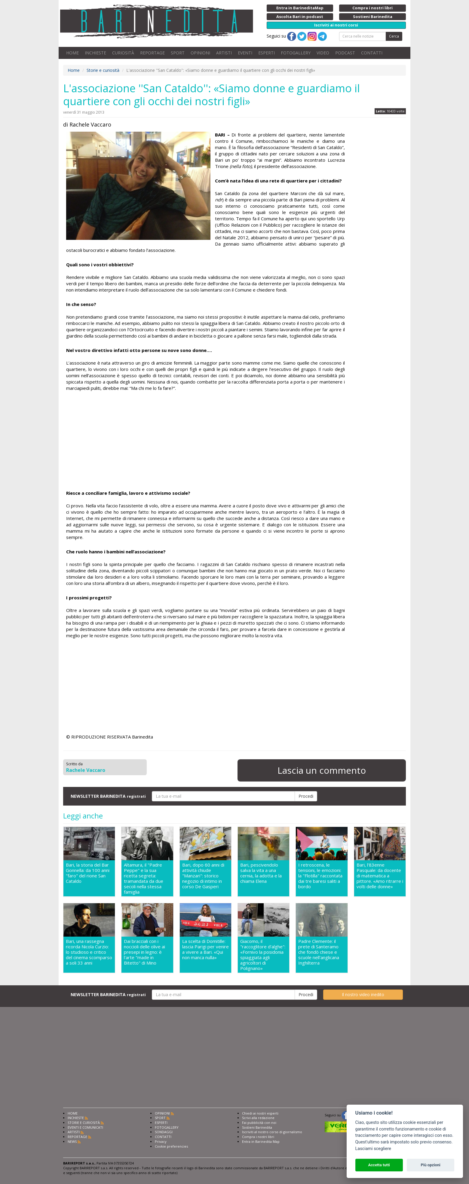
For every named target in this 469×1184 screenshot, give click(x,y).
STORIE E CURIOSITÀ (84, 1122)
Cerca (394, 36)
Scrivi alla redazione (258, 1117)
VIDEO (323, 53)
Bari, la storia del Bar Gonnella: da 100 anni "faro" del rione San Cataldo (87, 873)
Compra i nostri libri (258, 1136)
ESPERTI (266, 53)
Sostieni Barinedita (257, 1127)
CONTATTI (371, 53)
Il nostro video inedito (363, 994)
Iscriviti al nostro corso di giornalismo (272, 1132)
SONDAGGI (164, 1132)
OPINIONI (200, 53)
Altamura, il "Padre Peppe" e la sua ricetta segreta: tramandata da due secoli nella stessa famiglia (143, 878)
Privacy (161, 1141)
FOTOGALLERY (296, 53)
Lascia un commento (321, 770)
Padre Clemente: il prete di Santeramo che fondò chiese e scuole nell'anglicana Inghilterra (318, 952)
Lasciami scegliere (373, 1148)
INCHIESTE (95, 53)
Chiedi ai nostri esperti (260, 1113)
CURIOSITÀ (123, 53)
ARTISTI (224, 53)
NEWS (72, 1141)
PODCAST (345, 53)
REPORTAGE (152, 53)
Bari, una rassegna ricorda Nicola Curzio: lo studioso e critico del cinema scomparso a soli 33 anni (89, 952)
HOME (72, 53)
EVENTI (245, 53)
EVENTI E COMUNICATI (85, 1127)
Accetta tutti (379, 1165)
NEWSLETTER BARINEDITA (108, 796)
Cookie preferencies (171, 1146)
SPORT (178, 53)
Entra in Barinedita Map (261, 1141)
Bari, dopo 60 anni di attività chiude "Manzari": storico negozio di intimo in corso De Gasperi (203, 875)
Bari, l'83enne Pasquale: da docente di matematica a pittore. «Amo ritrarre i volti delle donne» (380, 875)
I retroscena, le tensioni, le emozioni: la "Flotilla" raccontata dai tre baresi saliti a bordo (320, 875)
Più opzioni (430, 1165)
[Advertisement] (205, 441)
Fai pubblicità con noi (259, 1122)
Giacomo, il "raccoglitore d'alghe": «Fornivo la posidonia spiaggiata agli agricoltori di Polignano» (262, 954)
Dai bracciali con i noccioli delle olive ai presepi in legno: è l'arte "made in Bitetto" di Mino (144, 952)
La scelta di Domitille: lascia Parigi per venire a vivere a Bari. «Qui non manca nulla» (205, 949)
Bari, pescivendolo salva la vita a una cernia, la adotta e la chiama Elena (261, 873)
